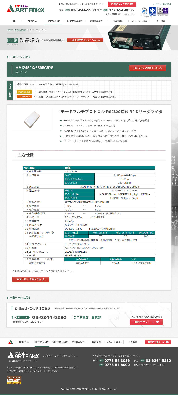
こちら (26, 371)
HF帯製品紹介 (20, 30)
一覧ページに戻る (20, 56)
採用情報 (167, 4)
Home (9, 30)
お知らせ (157, 4)
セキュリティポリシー (67, 356)
